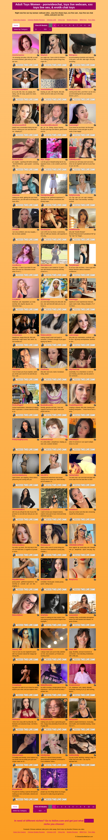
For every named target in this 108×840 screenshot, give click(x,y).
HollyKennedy (74, 195)
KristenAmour (74, 685)
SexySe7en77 (46, 579)
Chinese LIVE (51, 20)
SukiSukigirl (74, 125)
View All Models (41, 25)
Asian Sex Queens (19, 20)
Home (16, 25)
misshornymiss (18, 55)
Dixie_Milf (73, 649)
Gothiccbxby (74, 755)
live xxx (89, 820)
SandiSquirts (46, 229)
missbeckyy (45, 755)
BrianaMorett (17, 789)
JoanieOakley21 (47, 89)
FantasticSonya (47, 439)
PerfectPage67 (18, 405)
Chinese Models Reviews (36, 20)
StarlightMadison (47, 195)
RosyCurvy (73, 579)
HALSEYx (44, 475)
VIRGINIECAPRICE (76, 545)
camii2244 (16, 369)
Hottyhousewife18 (19, 125)
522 (45, 29)
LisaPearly (45, 369)
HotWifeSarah (74, 229)
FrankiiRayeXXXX (76, 405)
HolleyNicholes (46, 719)
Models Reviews (72, 20)
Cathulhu (44, 789)
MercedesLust (46, 265)
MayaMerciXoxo (18, 579)
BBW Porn (83, 20)
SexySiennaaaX (47, 649)
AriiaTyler (44, 615)
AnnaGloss (73, 509)
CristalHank (16, 685)
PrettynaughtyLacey (20, 439)
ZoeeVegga (73, 299)
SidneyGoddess (18, 545)
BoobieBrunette (47, 405)
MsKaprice (73, 55)
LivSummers (17, 335)
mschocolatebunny (19, 475)
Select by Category (21, 29)
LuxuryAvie (73, 615)
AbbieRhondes (46, 685)
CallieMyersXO (75, 159)
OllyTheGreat (74, 369)
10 (89, 25)
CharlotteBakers (18, 509)
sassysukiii (73, 719)
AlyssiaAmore (17, 755)
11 (36, 29)
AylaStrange (45, 299)
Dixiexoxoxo (45, 545)
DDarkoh (44, 55)
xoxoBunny (16, 265)
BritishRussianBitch (20, 89)
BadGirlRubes (17, 159)
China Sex (61, 20)
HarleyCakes (74, 475)
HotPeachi (16, 719)
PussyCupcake (75, 89)
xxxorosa (15, 195)
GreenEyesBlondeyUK (49, 125)
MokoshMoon (17, 615)
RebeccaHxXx (46, 335)
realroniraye (73, 335)
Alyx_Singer (45, 159)
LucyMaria (16, 299)
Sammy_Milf (17, 649)
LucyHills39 (45, 509)
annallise (15, 229)
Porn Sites (91, 20)
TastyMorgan (74, 265)
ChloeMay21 (74, 439)
